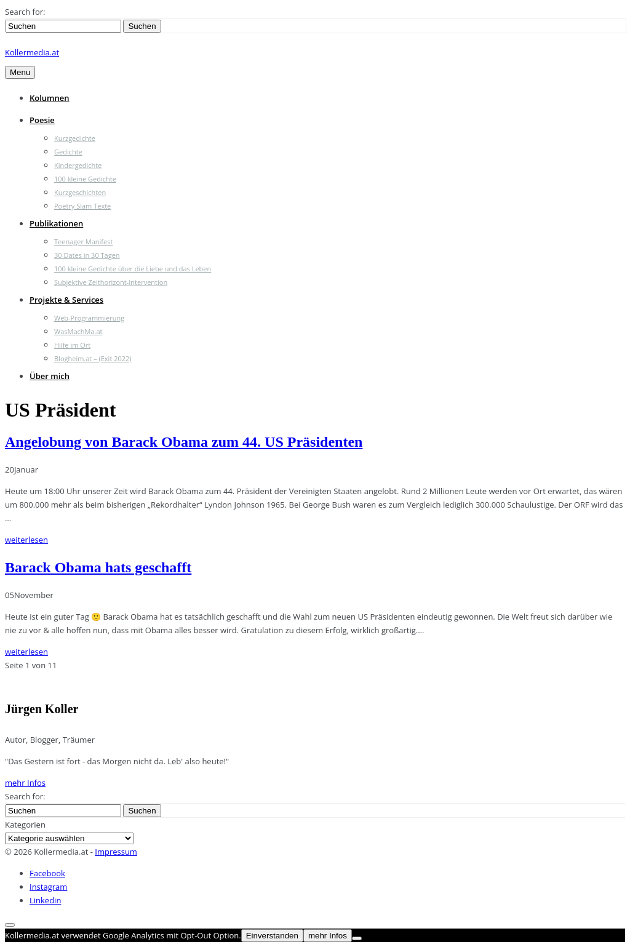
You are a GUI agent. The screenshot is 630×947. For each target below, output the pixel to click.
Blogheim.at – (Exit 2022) (93, 358)
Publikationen (56, 223)
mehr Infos (25, 782)
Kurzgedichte (74, 138)
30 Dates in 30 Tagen (87, 255)
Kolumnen (50, 97)
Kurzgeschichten (80, 192)
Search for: (25, 11)
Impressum (116, 851)
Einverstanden (272, 935)
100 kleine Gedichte (85, 178)
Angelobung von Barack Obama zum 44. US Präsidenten (183, 442)
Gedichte (68, 151)
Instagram (48, 886)
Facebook (47, 873)
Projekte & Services (66, 299)
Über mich (50, 376)
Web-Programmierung (89, 317)
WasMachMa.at (78, 331)
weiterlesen (26, 539)
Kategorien (25, 824)
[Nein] (357, 938)
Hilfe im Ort (72, 345)
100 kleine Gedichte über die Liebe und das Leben (132, 268)
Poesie (42, 120)
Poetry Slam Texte (82, 205)
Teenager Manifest (83, 241)
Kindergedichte (78, 165)
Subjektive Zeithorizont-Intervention (110, 282)
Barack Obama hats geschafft (98, 567)
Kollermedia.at (32, 52)
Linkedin (45, 900)
